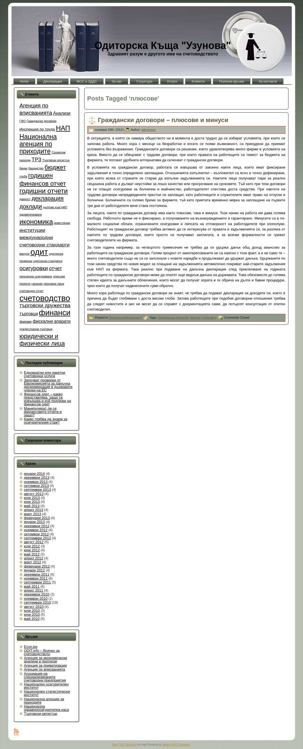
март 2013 (32, 514)
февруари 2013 (37, 518)
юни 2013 (32, 502)
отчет (55, 268)
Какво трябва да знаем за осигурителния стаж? (45, 420)
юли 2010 (32, 610)
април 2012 (33, 558)
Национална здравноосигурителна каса (46, 708)
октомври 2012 (36, 534)
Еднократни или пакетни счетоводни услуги (44, 374)
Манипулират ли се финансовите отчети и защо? (43, 411)
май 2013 (32, 506)
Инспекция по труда (37, 129)
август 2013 (34, 494)
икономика (36, 221)
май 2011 (32, 586)
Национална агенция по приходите (38, 144)
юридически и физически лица (42, 340)
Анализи (62, 113)
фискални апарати (52, 321)
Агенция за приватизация (45, 665)
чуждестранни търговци (36, 329)
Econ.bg (30, 647)
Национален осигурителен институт (46, 686)
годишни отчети (44, 191)
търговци (29, 313)
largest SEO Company (177, 744)
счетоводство (45, 298)
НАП (63, 128)
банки (23, 168)
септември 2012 (37, 538)
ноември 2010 (36, 598)
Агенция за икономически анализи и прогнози (45, 659)
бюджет (55, 167)
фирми (26, 321)
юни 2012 (32, 550)
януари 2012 (34, 570)
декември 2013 (37, 477)
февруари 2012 (37, 566)
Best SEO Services (125, 744)
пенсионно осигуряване (36, 276)
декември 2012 (37, 526)
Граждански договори (41, 121)
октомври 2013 (36, 486)
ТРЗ (36, 159)
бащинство (35, 168)
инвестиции (62, 223)
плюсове (59, 276)
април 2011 (33, 590)
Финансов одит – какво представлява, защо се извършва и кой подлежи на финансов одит (47, 399)
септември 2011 (37, 582)
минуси (25, 253)
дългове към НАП (55, 207)
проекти (25, 283)
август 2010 (34, 607)
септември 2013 (37, 489)
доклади (31, 206)
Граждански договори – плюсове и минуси (163, 120)
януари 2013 (34, 522)
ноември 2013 (36, 482)
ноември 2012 (36, 530)
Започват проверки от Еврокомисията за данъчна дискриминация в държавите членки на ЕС (48, 385)
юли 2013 (32, 498)
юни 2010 (32, 614)
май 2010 (32, 619)
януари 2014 (34, 474)
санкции (37, 283)
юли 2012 (32, 546)
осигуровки (34, 268)
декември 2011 (37, 574)
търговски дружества (45, 305)
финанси (55, 312)
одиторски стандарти (47, 261)
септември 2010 (37, 602)
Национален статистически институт (47, 693)
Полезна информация (124, 317)
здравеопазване (31, 214)
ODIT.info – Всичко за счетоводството (42, 652)
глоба (23, 176)
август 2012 (34, 542)
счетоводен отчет (32, 291)
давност (25, 199)
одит (39, 251)
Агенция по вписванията (44, 669)
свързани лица (54, 283)
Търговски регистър (56, 160)
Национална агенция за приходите (44, 700)
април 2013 (33, 510)
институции (32, 230)
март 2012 (32, 562)
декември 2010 (37, 594)
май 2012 (32, 554)
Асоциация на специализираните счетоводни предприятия (45, 676)
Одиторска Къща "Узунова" (163, 45)
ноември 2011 (36, 578)
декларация (48, 198)
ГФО (23, 121)
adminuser (149, 129)
